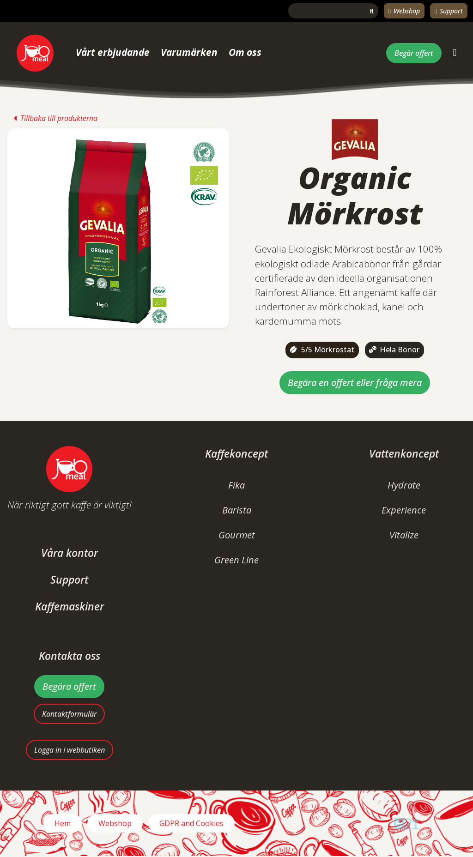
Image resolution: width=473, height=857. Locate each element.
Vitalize (403, 535)
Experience (404, 510)
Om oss (245, 52)
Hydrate (404, 485)
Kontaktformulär (69, 714)
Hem (63, 824)
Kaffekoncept (236, 454)
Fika (236, 485)
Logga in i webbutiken (69, 751)
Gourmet (236, 535)
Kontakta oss (69, 656)
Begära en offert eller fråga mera (355, 382)
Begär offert (413, 53)
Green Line (236, 560)
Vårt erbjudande (113, 52)
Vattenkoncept (404, 454)
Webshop (404, 10)
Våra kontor (69, 553)
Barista (236, 510)
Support (449, 10)
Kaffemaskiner (69, 606)
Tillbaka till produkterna (55, 118)
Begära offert (69, 686)
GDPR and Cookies (191, 824)
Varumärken (189, 52)
